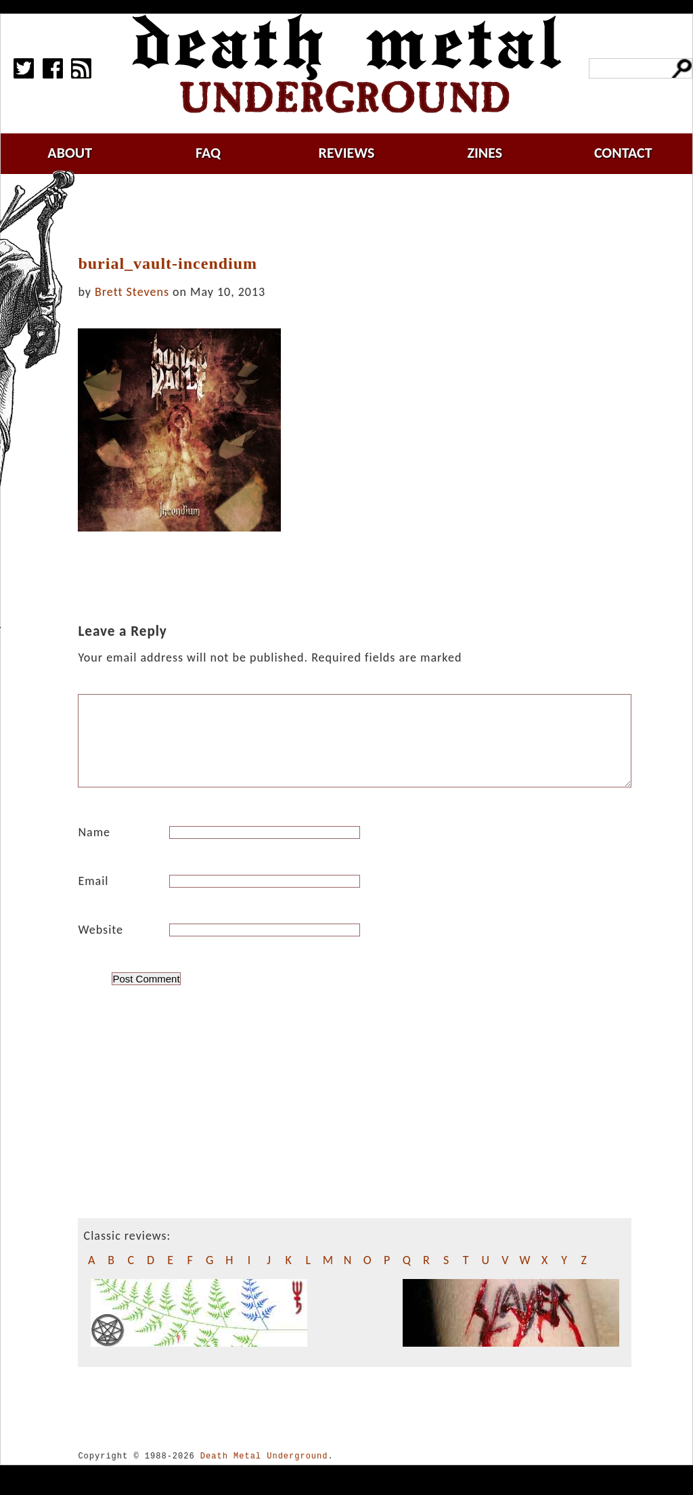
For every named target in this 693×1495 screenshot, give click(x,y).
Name (94, 848)
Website (100, 945)
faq (208, 153)
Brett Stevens (132, 291)
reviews (347, 153)
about (69, 153)
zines (484, 153)
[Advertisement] (363, 214)
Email (93, 897)
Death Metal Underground (264, 1472)
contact (623, 153)
